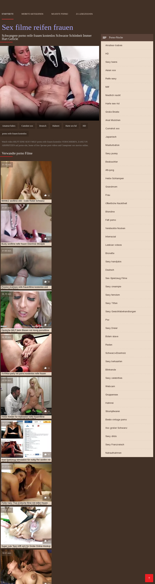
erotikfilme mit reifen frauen (98, 504)
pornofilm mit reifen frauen (78, 522)
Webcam (110, 386)
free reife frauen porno (78, 506)
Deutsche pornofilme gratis (120, 553)
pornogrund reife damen (25, 526)
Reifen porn (39, 543)
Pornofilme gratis (121, 537)
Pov (107, 320)
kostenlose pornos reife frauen (85, 514)
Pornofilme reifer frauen (112, 575)
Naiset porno (119, 539)
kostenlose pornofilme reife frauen (91, 512)
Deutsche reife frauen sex (84, 549)
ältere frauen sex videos (25, 577)
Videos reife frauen (102, 563)
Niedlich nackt (113, 95)
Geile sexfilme (82, 531)
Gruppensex (111, 395)
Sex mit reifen (81, 563)
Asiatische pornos (85, 575)
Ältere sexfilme (137, 565)
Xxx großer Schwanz (116, 428)
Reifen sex (23, 561)
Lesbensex (135, 541)
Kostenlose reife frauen (53, 549)
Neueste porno (59, 14)
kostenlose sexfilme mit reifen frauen (111, 516)
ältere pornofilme (50, 502)
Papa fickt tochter (117, 541)
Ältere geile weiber (43, 567)
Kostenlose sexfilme (79, 539)
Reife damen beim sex (85, 543)
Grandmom (111, 187)
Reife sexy (110, 79)
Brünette (109, 253)
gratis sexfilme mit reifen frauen (112, 508)
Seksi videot (76, 555)
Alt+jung (109, 170)
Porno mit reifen (11, 571)
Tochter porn (85, 561)
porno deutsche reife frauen (78, 518)
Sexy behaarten (113, 361)
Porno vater (97, 541)
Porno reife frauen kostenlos (70, 541)
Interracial (110, 237)
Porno (57, 535)
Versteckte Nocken (115, 228)
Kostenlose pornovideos (15, 535)
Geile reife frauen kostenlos (28, 545)
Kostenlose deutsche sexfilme (80, 535)
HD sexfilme (36, 539)
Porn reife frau (73, 565)
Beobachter (111, 162)
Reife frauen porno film (105, 577)
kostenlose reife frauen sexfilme (20, 516)
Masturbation (112, 145)
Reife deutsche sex (115, 565)
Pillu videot (64, 531)
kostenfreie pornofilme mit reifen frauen (42, 510)
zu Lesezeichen (84, 14)
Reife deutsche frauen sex (102, 545)
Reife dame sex (67, 569)
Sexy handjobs (113, 262)
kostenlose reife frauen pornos (123, 514)
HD (107, 54)
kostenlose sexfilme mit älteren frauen (64, 516)
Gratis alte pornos (127, 571)
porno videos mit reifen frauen (42, 522)
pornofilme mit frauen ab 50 (37, 524)
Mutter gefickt (93, 553)
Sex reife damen (58, 555)
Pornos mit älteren (45, 569)
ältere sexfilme (72, 502)
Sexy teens (111, 62)
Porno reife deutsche (83, 547)
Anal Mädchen (112, 120)
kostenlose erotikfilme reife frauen (88, 510)
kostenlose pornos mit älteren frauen (42, 514)
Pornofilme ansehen (66, 551)
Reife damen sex (72, 537)
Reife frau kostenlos (49, 537)
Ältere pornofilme (12, 531)
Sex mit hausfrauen (42, 561)
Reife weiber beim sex (13, 579)
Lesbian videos (113, 245)
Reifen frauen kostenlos (15, 567)
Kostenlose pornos (96, 555)
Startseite (8, 14)
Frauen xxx (49, 531)
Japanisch (110, 137)
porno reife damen (50, 520)
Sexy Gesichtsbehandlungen (120, 311)
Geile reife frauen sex (135, 569)
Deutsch (109, 270)
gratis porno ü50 (103, 506)
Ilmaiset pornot (142, 551)
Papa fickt (128, 531)
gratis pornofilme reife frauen (73, 508)
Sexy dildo (111, 436)
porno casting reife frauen (44, 518)
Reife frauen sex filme (25, 549)
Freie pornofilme (55, 539)
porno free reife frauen (111, 518)
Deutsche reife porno (86, 533)
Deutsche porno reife (78, 577)
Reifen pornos (86, 569)
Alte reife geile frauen (35, 575)
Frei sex (23, 539)
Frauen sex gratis (76, 573)
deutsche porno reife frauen (100, 502)
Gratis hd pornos (12, 553)
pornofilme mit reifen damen (106, 524)
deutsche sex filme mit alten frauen (59, 504)
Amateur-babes (113, 45)
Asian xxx (110, 70)
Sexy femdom (112, 295)
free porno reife (22, 506)
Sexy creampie (113, 286)
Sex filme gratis (73, 553)
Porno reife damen (90, 551)
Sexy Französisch (114, 445)
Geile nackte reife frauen (27, 547)
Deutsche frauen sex (60, 543)
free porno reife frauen (47, 506)
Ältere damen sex (128, 543)
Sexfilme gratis (55, 545)
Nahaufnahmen (113, 453)
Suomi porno (33, 531)
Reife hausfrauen (41, 535)
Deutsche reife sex (62, 571)
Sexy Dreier (111, 328)
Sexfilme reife (108, 543)
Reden (108, 345)
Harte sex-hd (112, 104)
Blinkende (110, 370)
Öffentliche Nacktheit (116, 203)
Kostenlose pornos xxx (131, 533)
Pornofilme (8, 561)
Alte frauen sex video (56, 547)
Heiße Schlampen (114, 178)
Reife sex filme (106, 571)
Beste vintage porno (116, 420)
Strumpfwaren (112, 411)
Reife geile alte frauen (36, 571)
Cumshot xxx (112, 128)
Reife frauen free (51, 565)
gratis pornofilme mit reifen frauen (33, 508)
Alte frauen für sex (111, 567)
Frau (107, 195)
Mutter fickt (131, 549)
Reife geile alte (36, 579)
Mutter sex (31, 553)
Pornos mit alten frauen (106, 531)
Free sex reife (55, 579)
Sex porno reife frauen (135, 577)
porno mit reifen (28, 520)
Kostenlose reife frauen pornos (34, 551)
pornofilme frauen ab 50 (110, 522)
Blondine (110, 212)
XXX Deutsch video (106, 561)
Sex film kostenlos (60, 533)
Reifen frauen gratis (108, 569)
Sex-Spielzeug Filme (116, 278)
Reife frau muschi (85, 571)
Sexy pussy (111, 153)
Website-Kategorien (32, 14)
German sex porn (128, 561)
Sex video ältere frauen (25, 573)
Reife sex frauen (76, 545)
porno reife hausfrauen (113, 520)
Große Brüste (112, 112)
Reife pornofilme (119, 555)
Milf (107, 87)
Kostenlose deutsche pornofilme (28, 555)
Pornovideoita (101, 539)
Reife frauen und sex (27, 565)
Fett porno (110, 220)
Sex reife (102, 547)
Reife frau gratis (22, 569)
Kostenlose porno (24, 537)
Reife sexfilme (133, 535)
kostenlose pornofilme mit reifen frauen (45, 512)
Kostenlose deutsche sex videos (29, 533)
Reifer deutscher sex (78, 579)
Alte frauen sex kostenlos (124, 573)
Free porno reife (88, 567)
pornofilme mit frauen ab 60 (71, 524)
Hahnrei (109, 403)
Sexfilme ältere (98, 573)
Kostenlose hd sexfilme (117, 551)
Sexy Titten (111, 303)
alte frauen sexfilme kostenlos (19, 502)
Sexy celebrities (113, 378)
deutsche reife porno (24, 504)
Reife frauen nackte (52, 573)
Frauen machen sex (61, 575)
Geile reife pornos (52, 577)
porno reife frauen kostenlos (14, 134)
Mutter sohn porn (50, 553)
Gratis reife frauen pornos (55, 563)
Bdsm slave (111, 336)
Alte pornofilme (41, 541)
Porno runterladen (111, 535)
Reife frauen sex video (96, 537)
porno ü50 (135, 520)
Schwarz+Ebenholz (115, 353)
